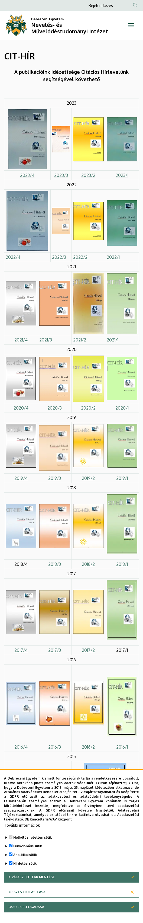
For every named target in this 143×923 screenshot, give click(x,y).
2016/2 (88, 747)
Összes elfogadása (26, 913)
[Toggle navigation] (131, 25)
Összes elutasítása (27, 898)
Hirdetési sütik (25, 869)
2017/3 (54, 650)
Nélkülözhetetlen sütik (32, 843)
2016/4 (21, 747)
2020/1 (122, 408)
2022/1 (113, 257)
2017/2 (88, 650)
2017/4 (21, 650)
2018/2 (88, 564)
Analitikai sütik (25, 860)
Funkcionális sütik (27, 852)
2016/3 (54, 747)
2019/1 (122, 478)
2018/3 (54, 564)
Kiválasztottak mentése (31, 883)
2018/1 (122, 564)
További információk (22, 831)
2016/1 (122, 747)
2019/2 (88, 478)
